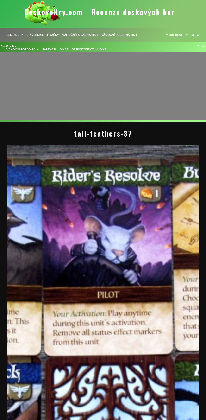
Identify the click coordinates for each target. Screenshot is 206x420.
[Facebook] (186, 35)
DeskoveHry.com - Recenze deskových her (99, 12)
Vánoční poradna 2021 (119, 35)
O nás (63, 49)
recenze (12, 35)
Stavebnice (35, 35)
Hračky (53, 35)
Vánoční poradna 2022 (80, 35)
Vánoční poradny (20, 49)
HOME (101, 49)
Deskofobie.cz (83, 49)
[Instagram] (192, 35)
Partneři (49, 49)
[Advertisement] (103, 86)
